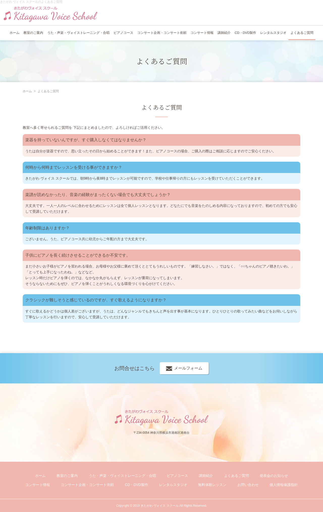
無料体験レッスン (212, 485)
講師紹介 (224, 33)
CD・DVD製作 (245, 33)
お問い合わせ (248, 485)
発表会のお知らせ (274, 476)
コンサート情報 (202, 33)
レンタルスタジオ (273, 33)
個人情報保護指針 (284, 485)
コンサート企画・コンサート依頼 (161, 33)
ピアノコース (123, 33)
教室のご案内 (33, 33)
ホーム (14, 33)
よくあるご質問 (301, 33)
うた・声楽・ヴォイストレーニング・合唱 (78, 33)
